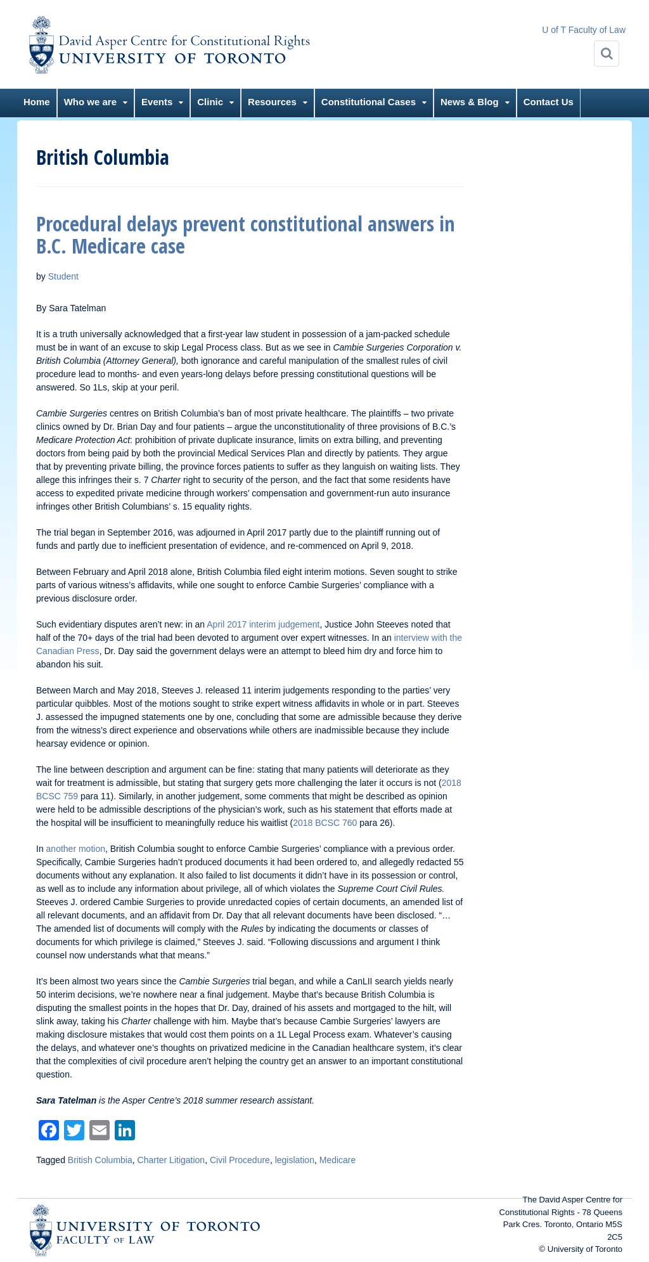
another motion (75, 849)
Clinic (210, 101)
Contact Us (549, 101)
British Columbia (100, 1160)
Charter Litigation (171, 1160)
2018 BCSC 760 (325, 823)
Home (36, 101)
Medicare (337, 1160)
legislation (294, 1160)
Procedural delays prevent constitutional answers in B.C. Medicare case (245, 234)
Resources (272, 101)
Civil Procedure (240, 1160)
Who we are (90, 101)
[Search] (606, 54)
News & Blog (469, 101)
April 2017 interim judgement (263, 624)
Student (63, 276)
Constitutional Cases (368, 101)
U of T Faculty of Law (584, 30)
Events (156, 101)
